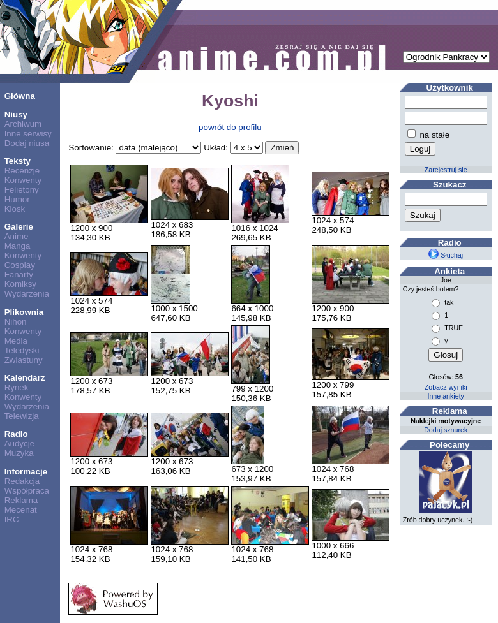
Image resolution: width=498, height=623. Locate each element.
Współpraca (26, 490)
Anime (16, 236)
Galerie (18, 226)
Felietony (21, 189)
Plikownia (23, 312)
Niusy (15, 114)
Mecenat (20, 510)
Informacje (25, 471)
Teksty (17, 161)
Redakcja (22, 481)
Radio (16, 434)
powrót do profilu (230, 127)
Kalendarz (24, 378)
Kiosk (15, 209)
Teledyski (22, 350)
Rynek (16, 387)
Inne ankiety (445, 396)
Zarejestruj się (446, 169)
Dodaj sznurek (445, 430)
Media (15, 341)
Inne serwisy (28, 133)
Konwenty (23, 180)
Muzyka (19, 453)
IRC (11, 519)
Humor (17, 199)
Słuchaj (445, 255)
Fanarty (18, 274)
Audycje (19, 443)
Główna (19, 96)
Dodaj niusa (26, 143)
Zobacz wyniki (446, 387)
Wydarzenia (26, 293)
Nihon (15, 321)
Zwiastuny (23, 360)
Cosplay (19, 265)
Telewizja (21, 416)
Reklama (21, 500)
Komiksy (20, 284)
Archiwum (23, 124)
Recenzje (22, 170)
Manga (17, 246)
